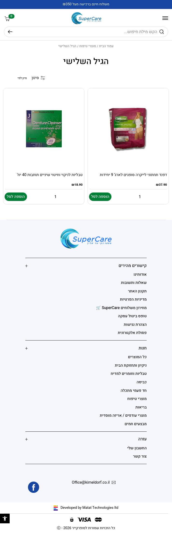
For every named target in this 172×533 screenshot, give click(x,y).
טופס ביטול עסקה (132, 316)
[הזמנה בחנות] (15, 78)
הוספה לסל (100, 197)
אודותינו (140, 274)
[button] (5, 518)
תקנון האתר (137, 291)
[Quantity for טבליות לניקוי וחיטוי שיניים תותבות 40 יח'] (55, 196)
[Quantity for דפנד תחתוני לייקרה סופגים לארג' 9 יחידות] (140, 196)
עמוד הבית (106, 46)
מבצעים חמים (136, 424)
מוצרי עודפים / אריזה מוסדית (123, 415)
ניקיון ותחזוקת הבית (131, 365)
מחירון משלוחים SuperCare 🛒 (121, 308)
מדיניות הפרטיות (133, 299)
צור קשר (140, 456)
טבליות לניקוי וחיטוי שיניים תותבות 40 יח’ (50, 175)
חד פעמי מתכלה (134, 390)
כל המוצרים (137, 357)
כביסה (142, 382)
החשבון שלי (136, 448)
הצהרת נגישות (135, 324)
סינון (38, 78)
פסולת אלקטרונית (132, 333)
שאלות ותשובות (134, 283)
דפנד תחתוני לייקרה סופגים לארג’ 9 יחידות (133, 175)
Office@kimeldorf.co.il (95, 483)
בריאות (141, 407)
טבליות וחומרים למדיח (129, 374)
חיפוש (10, 31)
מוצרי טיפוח (87, 46)
